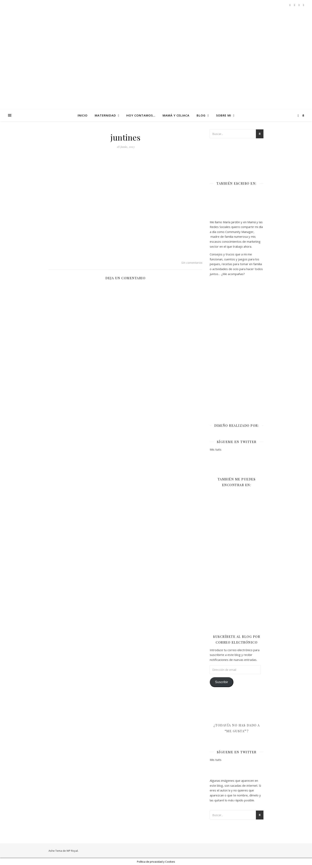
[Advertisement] (236, 346)
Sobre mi (223, 115)
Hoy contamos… (140, 115)
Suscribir (221, 682)
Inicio (83, 115)
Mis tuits (215, 449)
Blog (201, 115)
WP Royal (72, 850)
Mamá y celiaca (176, 115)
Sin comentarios (191, 263)
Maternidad (105, 115)
